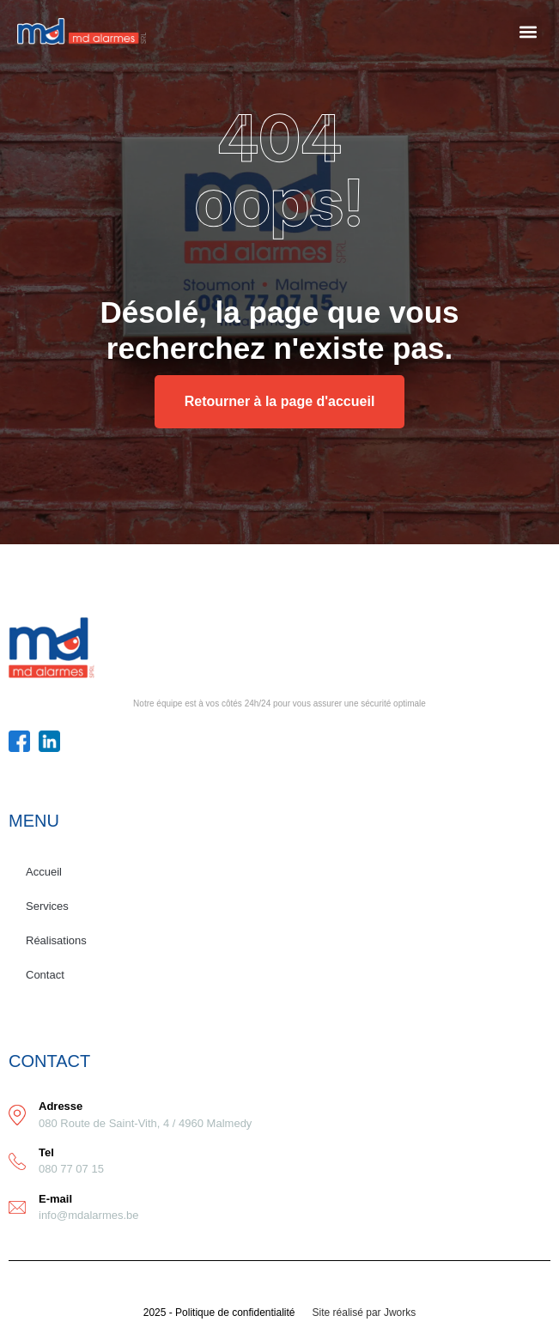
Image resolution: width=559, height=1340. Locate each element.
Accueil (44, 871)
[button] (527, 31)
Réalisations (56, 940)
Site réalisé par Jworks (364, 1313)
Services (47, 906)
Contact (45, 974)
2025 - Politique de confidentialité (219, 1313)
